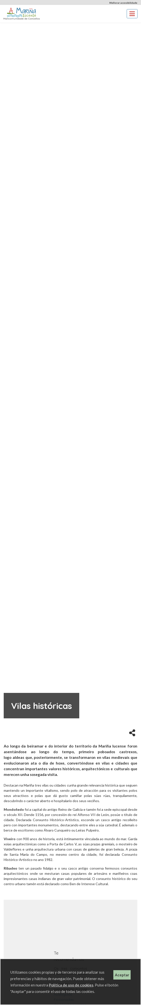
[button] (132, 732)
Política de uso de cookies (71, 985)
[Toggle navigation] (132, 13)
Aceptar (122, 975)
